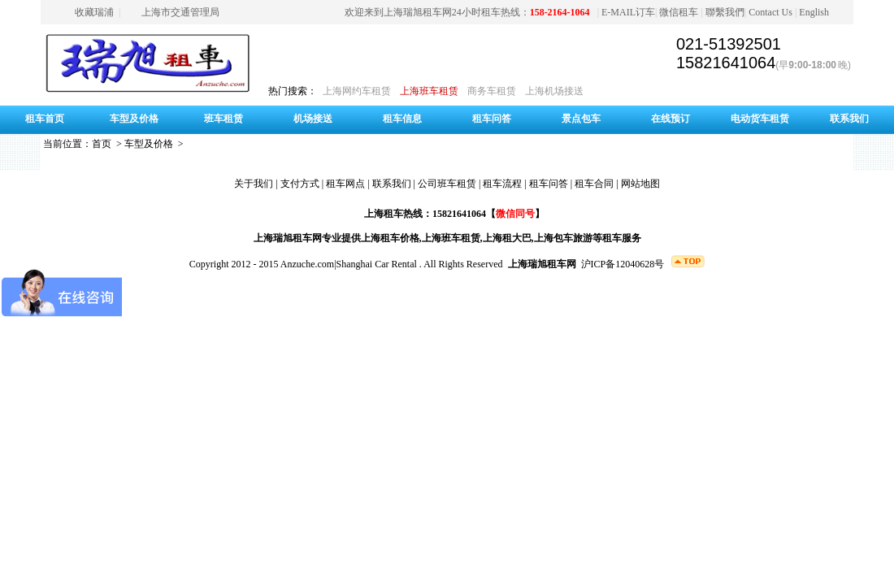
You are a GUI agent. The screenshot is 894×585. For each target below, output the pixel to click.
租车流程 (502, 183)
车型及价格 (134, 118)
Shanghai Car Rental (376, 264)
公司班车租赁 (447, 183)
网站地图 (640, 183)
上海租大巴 (507, 238)
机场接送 (312, 118)
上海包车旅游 (563, 238)
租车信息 (402, 118)
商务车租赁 (491, 91)
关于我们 (253, 183)
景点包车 (581, 118)
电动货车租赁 (760, 118)
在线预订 (670, 118)
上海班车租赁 (429, 91)
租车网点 (345, 183)
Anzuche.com (307, 264)
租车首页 (44, 118)
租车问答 (491, 118)
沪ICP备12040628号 (623, 264)
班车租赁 (223, 118)
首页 (101, 144)
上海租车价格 (390, 238)
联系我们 (849, 118)
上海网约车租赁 (357, 91)
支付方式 (299, 183)
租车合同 (594, 183)
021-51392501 (728, 44)
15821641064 (725, 63)
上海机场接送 (554, 91)
